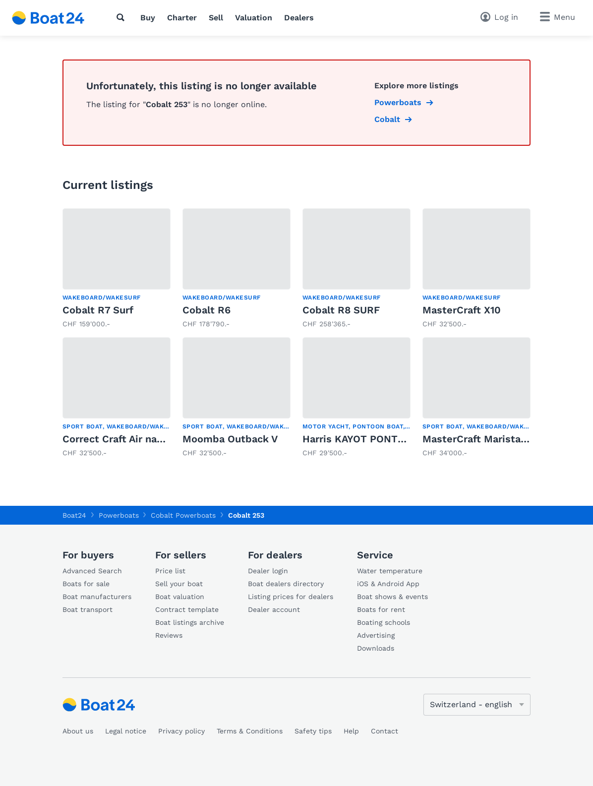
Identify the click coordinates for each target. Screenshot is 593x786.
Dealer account (274, 609)
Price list (170, 571)
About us (77, 731)
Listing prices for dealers (290, 597)
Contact (384, 731)
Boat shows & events (392, 597)
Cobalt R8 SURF (341, 310)
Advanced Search (92, 571)
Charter (182, 17)
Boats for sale (86, 584)
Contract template (187, 609)
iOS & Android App (388, 584)
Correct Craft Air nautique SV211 (140, 439)
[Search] (122, 17)
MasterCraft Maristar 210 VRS (494, 439)
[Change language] (477, 705)
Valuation (253, 17)
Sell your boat (179, 584)
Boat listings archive (189, 622)
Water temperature (389, 571)
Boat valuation (179, 597)
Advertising (376, 635)
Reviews (168, 635)
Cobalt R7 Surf (97, 310)
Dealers (299, 17)
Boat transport (87, 609)
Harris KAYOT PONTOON (361, 439)
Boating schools (383, 622)
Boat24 (74, 515)
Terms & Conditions (250, 731)
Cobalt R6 (206, 310)
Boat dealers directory (286, 584)
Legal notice (125, 731)
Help (351, 731)
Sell (216, 17)
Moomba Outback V (230, 439)
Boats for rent (381, 609)
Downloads (375, 648)
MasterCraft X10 (461, 310)
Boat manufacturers (96, 597)
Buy (147, 17)
